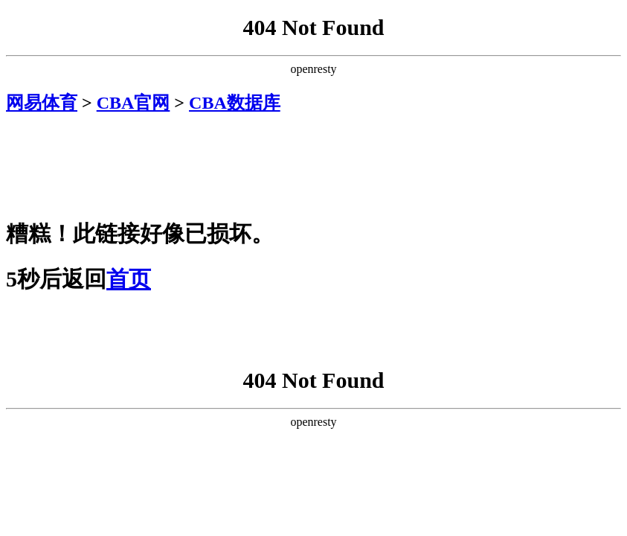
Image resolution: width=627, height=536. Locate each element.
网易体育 (41, 102)
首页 (128, 279)
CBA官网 (133, 102)
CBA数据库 (234, 102)
